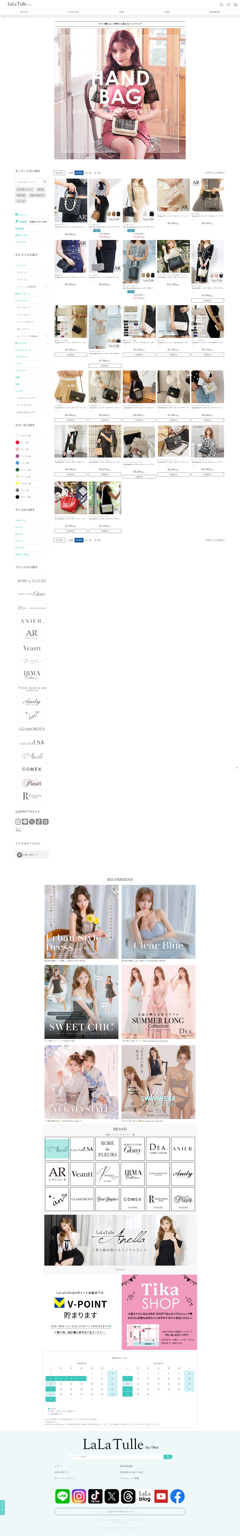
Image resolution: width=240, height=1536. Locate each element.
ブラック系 (25, 497)
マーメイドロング (25, 321)
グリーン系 (25, 469)
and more (120, 1269)
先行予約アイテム (24, 189)
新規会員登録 (126, 1465)
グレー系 (24, 490)
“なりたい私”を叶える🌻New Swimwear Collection (159, 1083)
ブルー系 (24, 462)
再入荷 (41, 189)
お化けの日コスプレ (26, 412)
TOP (4, 16)
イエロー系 (25, 483)
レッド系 (24, 442)
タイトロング (23, 307)
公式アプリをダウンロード (120, 1511)
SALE (167, 11)
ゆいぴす (21, 201)
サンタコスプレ (24, 405)
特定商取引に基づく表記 (131, 1472)
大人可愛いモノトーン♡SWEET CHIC (81, 1003)
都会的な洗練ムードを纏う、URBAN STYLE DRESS (81, 923)
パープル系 (25, 456)
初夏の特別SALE (37, 195)
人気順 (70, 172)
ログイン (58, 1465)
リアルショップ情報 (129, 1478)
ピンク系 (24, 449)
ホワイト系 (25, 435)
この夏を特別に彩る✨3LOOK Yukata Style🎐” (81, 1083)
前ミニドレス (23, 328)
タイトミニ (22, 272)
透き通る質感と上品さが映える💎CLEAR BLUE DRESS (159, 923)
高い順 (97, 172)
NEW (122, 11)
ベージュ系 (25, 476)
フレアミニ (22, 279)
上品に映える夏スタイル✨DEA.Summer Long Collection (159, 1003)
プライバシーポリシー (64, 1478)
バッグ (10, 16)
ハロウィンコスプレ (26, 397)
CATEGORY (73, 11)
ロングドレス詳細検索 (27, 336)
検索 (168, 1457)
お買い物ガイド (61, 1472)
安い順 (88, 172)
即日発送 (21, 195)
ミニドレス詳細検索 (26, 286)
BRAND (24, 11)
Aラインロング (24, 314)
